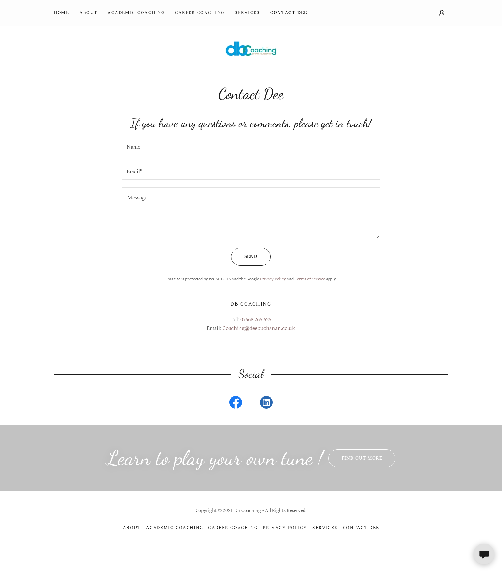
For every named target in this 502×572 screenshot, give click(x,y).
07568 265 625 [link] (255, 319)
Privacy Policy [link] (273, 279)
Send (244, 257)
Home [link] (61, 13)
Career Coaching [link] (200, 13)
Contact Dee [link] (288, 13)
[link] (251, 48)
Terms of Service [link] (310, 279)
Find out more (355, 458)
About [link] (88, 13)
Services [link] (247, 13)
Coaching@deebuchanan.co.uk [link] (259, 328)
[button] (441, 12)
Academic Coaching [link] (136, 13)
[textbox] (251, 146)
